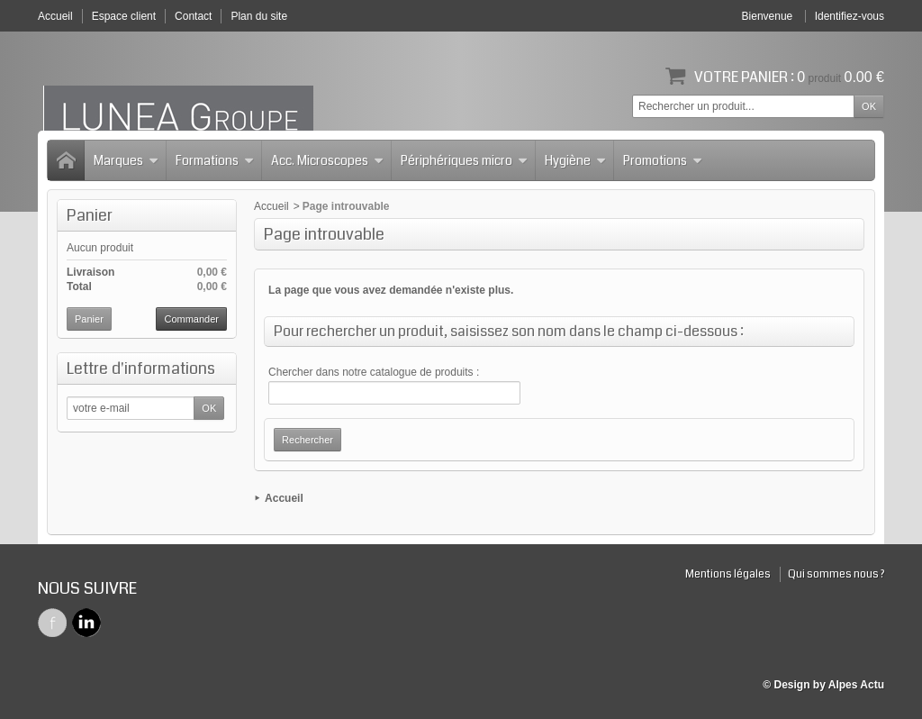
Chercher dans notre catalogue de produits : (373, 372)
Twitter (86, 622)
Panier (90, 215)
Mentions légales (728, 574)
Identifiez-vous (849, 16)
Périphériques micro (464, 160)
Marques (126, 160)
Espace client (124, 16)
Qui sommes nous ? (836, 574)
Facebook (52, 622)
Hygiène (575, 160)
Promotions (662, 160)
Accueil (271, 206)
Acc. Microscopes (327, 160)
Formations (215, 160)
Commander (191, 319)
